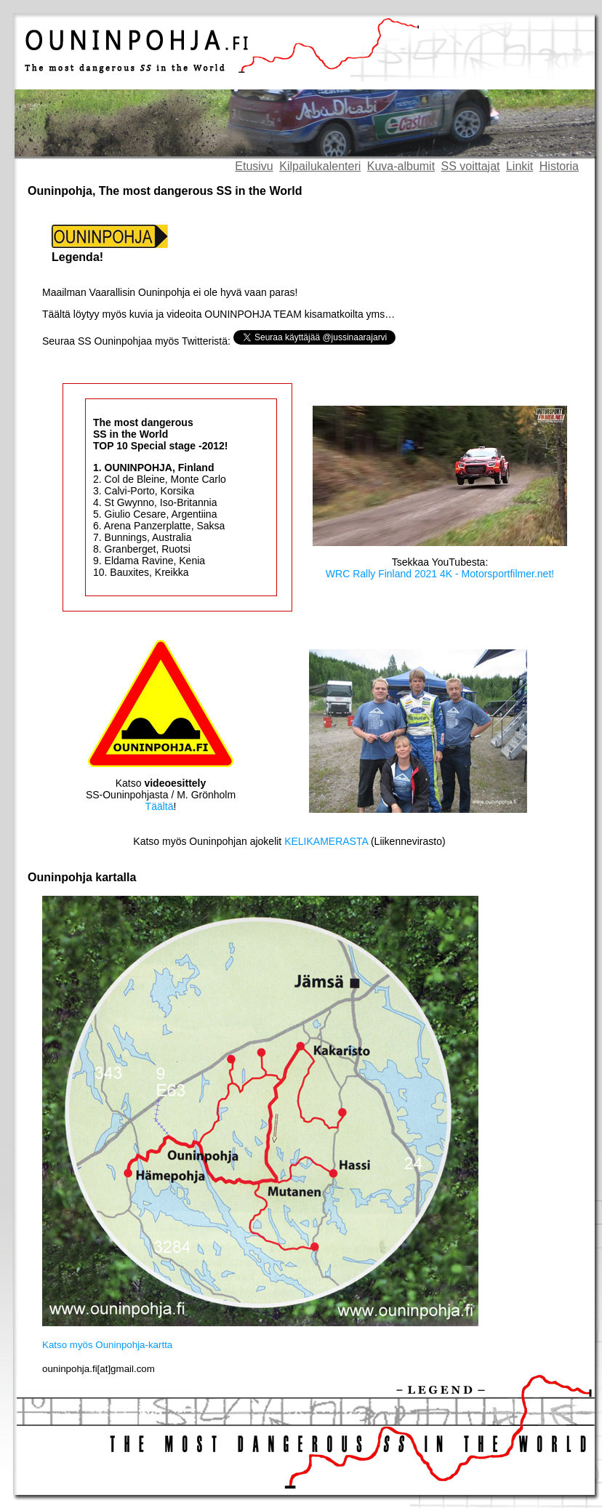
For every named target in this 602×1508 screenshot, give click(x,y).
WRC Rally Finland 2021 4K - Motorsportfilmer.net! (440, 573)
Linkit (519, 166)
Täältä (159, 806)
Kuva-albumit (401, 166)
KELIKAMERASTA (326, 841)
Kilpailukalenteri (320, 166)
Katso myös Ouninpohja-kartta (107, 1344)
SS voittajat (470, 166)
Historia (559, 166)
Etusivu (254, 166)
